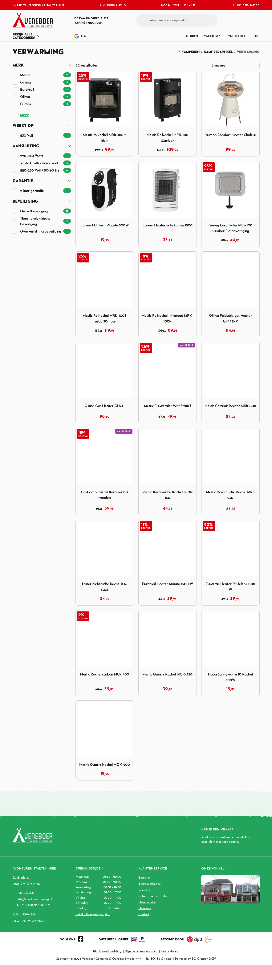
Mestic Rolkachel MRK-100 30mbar (167, 138)
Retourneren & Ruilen (153, 896)
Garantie (23, 180)
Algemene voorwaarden (141, 951)
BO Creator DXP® (204, 958)
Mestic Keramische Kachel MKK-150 (167, 495)
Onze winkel (236, 36)
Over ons (144, 908)
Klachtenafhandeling (107, 951)
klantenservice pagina (223, 841)
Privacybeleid (170, 951)
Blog (255, 36)
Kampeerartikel (218, 52)
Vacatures (212, 36)
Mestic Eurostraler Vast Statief (167, 406)
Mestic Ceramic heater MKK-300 (230, 406)
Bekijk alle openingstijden (92, 914)
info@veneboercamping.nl (34, 899)
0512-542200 (25, 893)
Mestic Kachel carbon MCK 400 (104, 674)
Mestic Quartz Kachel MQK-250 (167, 674)
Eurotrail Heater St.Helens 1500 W (230, 587)
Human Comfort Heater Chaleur (230, 135)
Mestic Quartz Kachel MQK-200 (104, 764)
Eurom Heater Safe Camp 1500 (168, 225)
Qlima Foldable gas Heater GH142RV (230, 318)
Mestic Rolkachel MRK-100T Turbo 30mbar (104, 318)
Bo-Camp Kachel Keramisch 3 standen (104, 495)
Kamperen (190, 52)
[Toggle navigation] (27, 36)
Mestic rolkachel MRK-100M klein (105, 138)
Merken (192, 36)
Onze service (147, 902)
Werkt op (23, 125)
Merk (18, 65)
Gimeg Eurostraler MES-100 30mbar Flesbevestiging (230, 228)
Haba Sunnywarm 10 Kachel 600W (230, 677)
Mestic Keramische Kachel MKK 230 (230, 495)
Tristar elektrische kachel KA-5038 (105, 587)
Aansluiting (26, 146)
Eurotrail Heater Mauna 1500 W (167, 584)
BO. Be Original (161, 958)
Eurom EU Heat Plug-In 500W (104, 225)
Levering (144, 890)
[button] (250, 20)
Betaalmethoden (149, 884)
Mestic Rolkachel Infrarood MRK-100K (167, 318)
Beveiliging (25, 201)
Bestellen (144, 877)
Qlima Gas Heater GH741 (104, 406)
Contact (143, 914)
